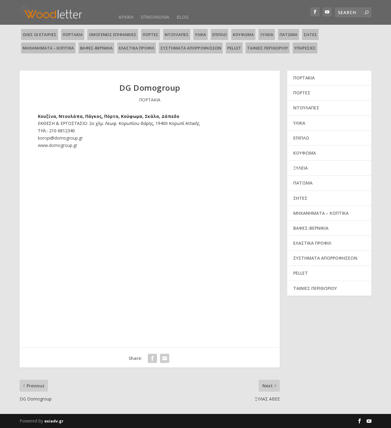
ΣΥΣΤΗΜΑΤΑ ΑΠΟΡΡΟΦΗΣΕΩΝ (190, 48)
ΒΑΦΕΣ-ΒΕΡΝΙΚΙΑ (96, 48)
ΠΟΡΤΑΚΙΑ (73, 34)
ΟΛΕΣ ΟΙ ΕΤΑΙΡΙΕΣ (40, 34)
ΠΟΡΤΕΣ (151, 34)
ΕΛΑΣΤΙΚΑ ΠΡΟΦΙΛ (136, 48)
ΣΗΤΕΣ (310, 34)
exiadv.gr (54, 421)
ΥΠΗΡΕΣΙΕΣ (305, 48)
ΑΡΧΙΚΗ (126, 17)
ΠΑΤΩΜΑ (289, 34)
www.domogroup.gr (57, 145)
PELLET (234, 48)
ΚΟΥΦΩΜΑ (243, 34)
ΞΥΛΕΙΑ (266, 34)
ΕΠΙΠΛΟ (219, 34)
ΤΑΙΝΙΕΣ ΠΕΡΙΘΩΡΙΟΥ (267, 48)
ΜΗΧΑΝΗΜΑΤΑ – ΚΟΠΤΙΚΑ (48, 48)
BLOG (182, 17)
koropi (60, 138)
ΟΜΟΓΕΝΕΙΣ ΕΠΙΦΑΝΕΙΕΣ (113, 34)
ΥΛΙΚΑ (200, 34)
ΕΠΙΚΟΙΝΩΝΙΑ (155, 17)
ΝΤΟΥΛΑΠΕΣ (177, 34)
